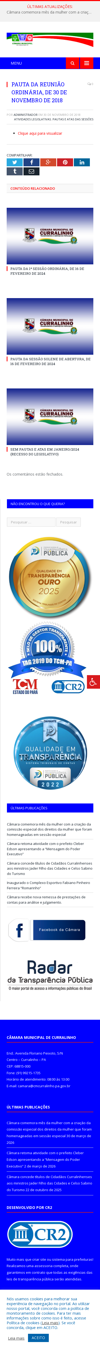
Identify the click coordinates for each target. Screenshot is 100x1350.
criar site (39, 1259)
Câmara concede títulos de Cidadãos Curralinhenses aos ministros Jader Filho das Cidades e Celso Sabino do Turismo (50, 868)
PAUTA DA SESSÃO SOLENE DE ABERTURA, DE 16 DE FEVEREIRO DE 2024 (50, 361)
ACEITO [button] (38, 1337)
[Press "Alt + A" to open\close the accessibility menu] (93, 682)
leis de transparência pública (30, 1279)
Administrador (26, 115)
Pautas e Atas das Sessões (73, 119)
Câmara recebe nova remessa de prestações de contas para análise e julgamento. (46, 900)
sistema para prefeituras (72, 1259)
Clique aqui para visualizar (40, 133)
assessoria (43, 1265)
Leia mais (50, 1322)
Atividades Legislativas (32, 119)
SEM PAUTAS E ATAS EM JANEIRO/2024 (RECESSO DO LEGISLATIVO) (44, 451)
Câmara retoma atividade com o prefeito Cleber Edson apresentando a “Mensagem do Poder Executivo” (45, 848)
